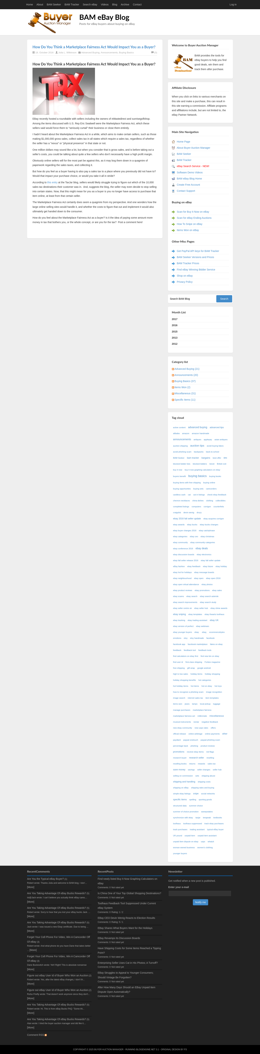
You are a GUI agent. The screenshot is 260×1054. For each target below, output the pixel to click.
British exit (221, 464)
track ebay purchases (214, 823)
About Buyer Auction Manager (193, 147)
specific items (180, 799)
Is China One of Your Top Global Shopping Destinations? (129, 893)
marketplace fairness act (184, 716)
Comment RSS (37, 1034)
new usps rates (201, 728)
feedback (177, 650)
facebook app (179, 644)
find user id (178, 662)
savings (191, 770)
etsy (186, 638)
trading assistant (197, 829)
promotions (178, 752)
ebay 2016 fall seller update (187, 518)
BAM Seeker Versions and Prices (195, 257)
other (225, 734)
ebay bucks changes (209, 524)
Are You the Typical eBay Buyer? (45, 878)
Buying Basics (126, 52)
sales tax (212, 764)
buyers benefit (179, 476)
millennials (202, 716)
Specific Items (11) (185, 399)
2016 (174, 325)
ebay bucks (192, 524)
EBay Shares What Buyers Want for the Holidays (125, 928)
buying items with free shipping (187, 482)
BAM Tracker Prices (188, 263)
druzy (199, 512)
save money (179, 769)
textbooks (217, 817)
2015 (174, 331)
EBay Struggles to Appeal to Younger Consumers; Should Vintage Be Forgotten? (125, 975)
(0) (154, 52)
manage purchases (181, 710)
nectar (196, 722)
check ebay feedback (216, 495)
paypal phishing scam (210, 740)
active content (179, 427)
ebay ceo (194, 536)
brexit (211, 464)
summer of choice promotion (186, 812)
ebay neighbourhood (182, 578)
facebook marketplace (197, 644)
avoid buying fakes (215, 446)
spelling (192, 799)
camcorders (211, 489)
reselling (210, 758)
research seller (196, 757)
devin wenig (188, 512)
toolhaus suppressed (192, 823)
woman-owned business (184, 847)
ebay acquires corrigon (213, 519)
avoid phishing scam (182, 452)
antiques (197, 439)
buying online (209, 482)
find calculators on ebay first (185, 656)
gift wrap (191, 668)
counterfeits (218, 506)
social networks (208, 794)
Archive (125, 4)
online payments (212, 734)
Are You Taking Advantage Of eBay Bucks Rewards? (56, 893)
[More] (30, 887)
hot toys (218, 686)
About (39, 4)
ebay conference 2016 (183, 548)
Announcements (109, 52)
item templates (212, 698)
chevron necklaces (181, 501)
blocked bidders (200, 464)
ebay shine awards (219, 608)
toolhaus (177, 823)
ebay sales (217, 590)
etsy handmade (197, 638)
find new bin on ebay (210, 656)
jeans (187, 704)
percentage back (180, 746)
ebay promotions (202, 590)
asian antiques (221, 439)
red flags (210, 752)
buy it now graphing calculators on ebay (202, 470)
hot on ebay (207, 686)
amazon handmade (200, 433)
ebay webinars (202, 626)
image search (179, 698)
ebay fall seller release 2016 (185, 560)
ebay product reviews (182, 590)
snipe (196, 793)
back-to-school (212, 452)
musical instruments (182, 722)
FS (185, 1049)
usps (203, 841)
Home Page (183, 141)
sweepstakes (207, 812)
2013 (174, 337)
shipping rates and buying (202, 788)
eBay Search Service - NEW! (193, 166)
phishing (194, 746)
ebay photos (207, 584)
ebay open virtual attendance (186, 584)
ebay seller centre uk (182, 608)
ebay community (180, 542)
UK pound (177, 836)
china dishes (197, 501)
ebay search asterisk (209, 596)
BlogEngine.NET (145, 1049)
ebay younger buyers (182, 632)
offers (213, 728)
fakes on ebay (216, 644)
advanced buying (197, 427)
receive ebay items (195, 752)
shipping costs (204, 782)
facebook (210, 638)
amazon (185, 433)
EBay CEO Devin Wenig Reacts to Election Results (126, 918)
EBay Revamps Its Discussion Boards (119, 938)
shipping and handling (184, 781)
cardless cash (179, 495)
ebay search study (208, 602)
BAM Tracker (72, 4)
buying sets (198, 489)
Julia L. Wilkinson (67, 52)
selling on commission (183, 776)
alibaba (176, 433)
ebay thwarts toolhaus (214, 614)
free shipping (179, 668)
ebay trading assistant (197, 620)
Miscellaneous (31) (185, 393)
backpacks (198, 452)
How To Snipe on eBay (189, 224)
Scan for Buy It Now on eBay (193, 211)
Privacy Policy (184, 281)
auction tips (197, 445)
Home (29, 4)
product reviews (208, 746)
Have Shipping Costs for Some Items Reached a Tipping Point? (129, 950)
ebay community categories (202, 542)
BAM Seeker (54, 4)
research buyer (180, 758)
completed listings (181, 506)
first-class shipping (193, 662)
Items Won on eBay (188, 230)
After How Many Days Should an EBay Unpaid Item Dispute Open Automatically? (126, 989)
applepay (208, 439)
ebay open (198, 578)
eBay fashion (179, 566)
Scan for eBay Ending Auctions (194, 217)
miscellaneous (216, 716)
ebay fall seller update (210, 560)
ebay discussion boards (183, 554)
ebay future (208, 566)
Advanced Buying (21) (187, 368)
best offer (217, 458)
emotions (177, 638)
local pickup (205, 704)
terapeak (207, 817)
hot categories (204, 680)
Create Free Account (188, 184)
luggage (216, 704)
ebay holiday (221, 566)
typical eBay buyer (215, 829)
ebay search (191, 596)
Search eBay (90, 4)
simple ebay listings (182, 794)
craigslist (177, 512)
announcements (182, 439)
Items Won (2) (182, 387)
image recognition (214, 692)
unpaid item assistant (207, 836)
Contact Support (186, 190)
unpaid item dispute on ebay (185, 841)
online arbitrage (195, 734)
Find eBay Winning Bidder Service (196, 269)
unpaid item (190, 836)
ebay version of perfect (183, 626)
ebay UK (214, 620)
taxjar (198, 817)
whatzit (211, 841)
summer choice (196, 806)
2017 (174, 319)
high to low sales (180, 674)
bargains (206, 458)
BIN (225, 458)
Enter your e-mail (178, 887)
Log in (233, 4)
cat (189, 495)
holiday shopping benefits (184, 680)
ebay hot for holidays (182, 572)
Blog (114, 4)
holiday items (196, 674)
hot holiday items (180, 686)
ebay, (204, 632)
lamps (195, 704)
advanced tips (217, 427)
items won (177, 704)
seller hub (217, 770)
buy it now (177, 470)
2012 (174, 343)
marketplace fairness (202, 710)
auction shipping (180, 446)
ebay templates (195, 614)
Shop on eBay (185, 275)
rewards (201, 764)
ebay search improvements (185, 602)
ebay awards (179, 524)
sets (197, 776)
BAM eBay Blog (104, 17)
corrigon (207, 506)
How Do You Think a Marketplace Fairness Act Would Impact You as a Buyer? (93, 47)
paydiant (177, 740)
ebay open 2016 (213, 578)
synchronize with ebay (183, 817)
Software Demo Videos (190, 172)
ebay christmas (207, 536)
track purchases (180, 829)
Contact (137, 4)
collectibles (221, 501)
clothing (209, 501)
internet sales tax (195, 698)
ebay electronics (204, 554)
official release (179, 734)
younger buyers (180, 853)
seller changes (203, 770)
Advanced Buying (90, 52)
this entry (52, 182)
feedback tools (204, 650)
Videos (105, 4)
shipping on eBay (181, 788)
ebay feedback (193, 566)
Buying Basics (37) (185, 381)
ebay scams (178, 596)
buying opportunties (182, 489)
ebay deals (202, 548)
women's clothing (205, 847)
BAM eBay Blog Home (189, 178)
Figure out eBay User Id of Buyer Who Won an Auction (57, 975)
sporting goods (205, 799)
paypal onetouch (190, 740)
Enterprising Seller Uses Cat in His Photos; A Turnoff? (128, 962)
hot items (195, 686)
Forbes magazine (212, 662)
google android (204, 668)
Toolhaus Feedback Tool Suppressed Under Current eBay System (127, 905)
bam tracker (193, 458)
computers (196, 506)
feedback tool (190, 650)
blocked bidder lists (181, 464)
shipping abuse (208, 776)
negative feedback (210, 722)
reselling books (180, 764)
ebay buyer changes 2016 (184, 530)
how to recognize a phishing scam (188, 692)
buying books (215, 476)
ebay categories (180, 536)
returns (192, 764)
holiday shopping (212, 674)
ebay (196, 632)
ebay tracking (179, 620)
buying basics (197, 476)
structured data (180, 806)
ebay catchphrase (207, 530)
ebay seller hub (201, 608)
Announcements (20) (186, 375)
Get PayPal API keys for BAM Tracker (198, 251)
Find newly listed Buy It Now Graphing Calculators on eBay (127, 881)
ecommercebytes (217, 632)
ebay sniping (179, 614)
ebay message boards (204, 572)
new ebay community (182, 728)
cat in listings (199, 495)
